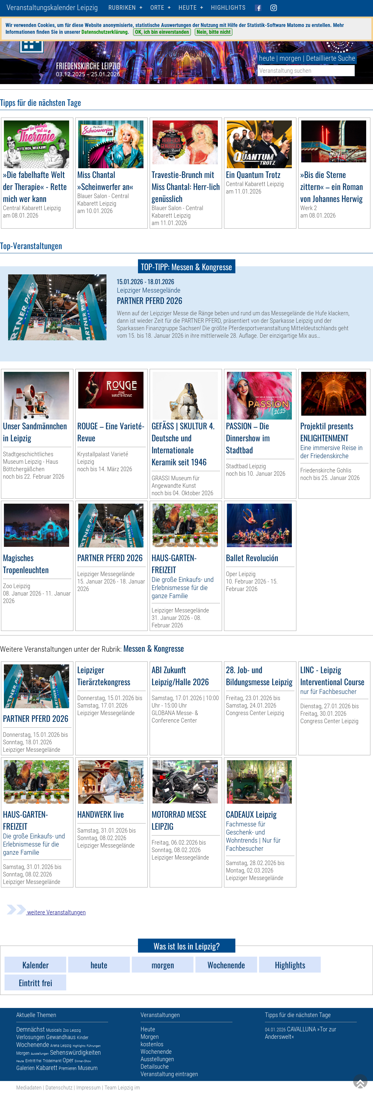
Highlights (228, 7)
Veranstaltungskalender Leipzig (52, 7)
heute (267, 58)
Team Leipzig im (122, 1087)
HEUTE (188, 7)
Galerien (25, 1067)
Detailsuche (155, 1066)
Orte (157, 7)
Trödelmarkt (52, 1061)
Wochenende (32, 1045)
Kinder (82, 1037)
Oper (68, 1060)
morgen (290, 58)
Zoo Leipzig (72, 1030)
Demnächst (30, 1029)
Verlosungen (30, 1037)
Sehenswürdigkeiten (75, 1052)
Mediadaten (29, 1087)
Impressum (88, 1087)
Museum (88, 1067)
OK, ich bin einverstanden (162, 32)
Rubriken (122, 7)
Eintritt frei (33, 1061)
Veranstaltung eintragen (169, 1074)
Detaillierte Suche (330, 58)
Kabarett (46, 1068)
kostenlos (152, 1044)
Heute (20, 1061)
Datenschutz (58, 1087)
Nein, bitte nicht (213, 32)
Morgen (23, 1053)
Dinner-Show (83, 1061)
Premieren (68, 1068)
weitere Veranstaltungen (46, 912)
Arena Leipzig (60, 1045)
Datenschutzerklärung (104, 32)
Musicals (54, 1030)
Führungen (94, 1046)
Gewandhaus (61, 1037)
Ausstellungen (40, 1053)
